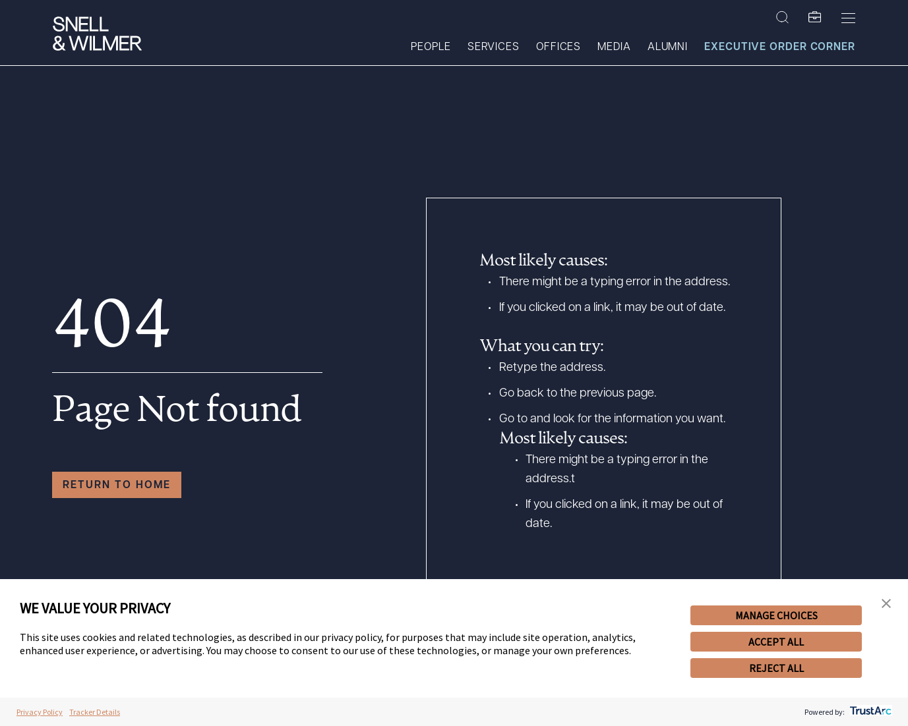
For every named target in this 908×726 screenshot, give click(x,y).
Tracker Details (94, 712)
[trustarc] (869, 711)
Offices (558, 47)
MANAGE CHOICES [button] (776, 615)
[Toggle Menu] (848, 17)
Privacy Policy (39, 712)
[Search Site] (782, 17)
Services (494, 47)
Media (614, 47)
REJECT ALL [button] (776, 668)
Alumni (668, 47)
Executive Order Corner (779, 47)
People (430, 47)
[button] (886, 604)
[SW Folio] (815, 17)
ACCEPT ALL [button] (776, 641)
